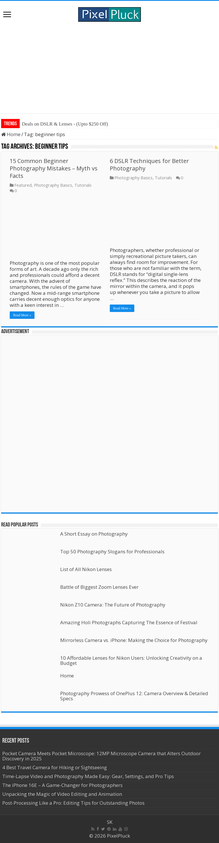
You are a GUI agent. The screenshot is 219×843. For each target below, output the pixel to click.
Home (11, 134)
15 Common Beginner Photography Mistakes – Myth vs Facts (54, 168)
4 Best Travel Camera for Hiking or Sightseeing (54, 767)
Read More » (22, 315)
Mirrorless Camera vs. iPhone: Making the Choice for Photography (134, 640)
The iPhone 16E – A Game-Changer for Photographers (63, 785)
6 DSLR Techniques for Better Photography (149, 164)
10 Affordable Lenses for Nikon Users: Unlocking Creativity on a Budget (131, 660)
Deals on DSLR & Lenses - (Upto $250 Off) (65, 124)
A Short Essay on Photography (94, 533)
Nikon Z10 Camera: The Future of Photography (112, 604)
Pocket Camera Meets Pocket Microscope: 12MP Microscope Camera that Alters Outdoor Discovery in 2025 (101, 756)
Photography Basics (53, 185)
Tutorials (83, 185)
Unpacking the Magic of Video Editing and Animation (62, 794)
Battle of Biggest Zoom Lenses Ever (99, 587)
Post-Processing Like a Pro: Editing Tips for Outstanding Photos (73, 803)
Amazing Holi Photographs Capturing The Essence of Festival (128, 622)
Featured (23, 185)
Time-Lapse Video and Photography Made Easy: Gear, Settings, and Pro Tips (88, 776)
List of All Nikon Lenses (86, 569)
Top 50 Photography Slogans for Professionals (112, 551)
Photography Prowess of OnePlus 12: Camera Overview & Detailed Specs (134, 696)
